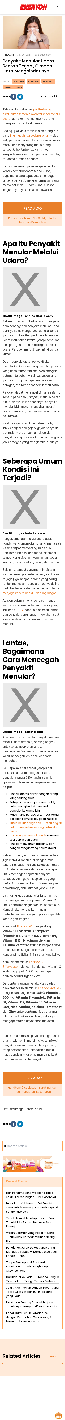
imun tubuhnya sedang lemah (29, 135)
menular (19, 81)
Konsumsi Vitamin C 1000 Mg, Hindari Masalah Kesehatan (32, 220)
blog (32, 1394)
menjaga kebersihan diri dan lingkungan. (30, 593)
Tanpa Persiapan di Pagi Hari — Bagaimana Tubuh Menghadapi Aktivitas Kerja (27, 1266)
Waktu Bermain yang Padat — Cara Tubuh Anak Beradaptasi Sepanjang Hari (30, 1237)
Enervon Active (48, 988)
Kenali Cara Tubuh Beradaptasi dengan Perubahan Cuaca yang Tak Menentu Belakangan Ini (30, 1317)
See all (54, 1356)
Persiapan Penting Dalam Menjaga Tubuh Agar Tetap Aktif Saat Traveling (32, 1304)
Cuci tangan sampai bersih (28, 836)
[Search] (34, 1146)
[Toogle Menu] (9, 6)
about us (21, 1385)
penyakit (48, 81)
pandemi (33, 81)
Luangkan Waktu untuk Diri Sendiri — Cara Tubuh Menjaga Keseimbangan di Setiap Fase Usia (32, 1207)
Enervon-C (24, 926)
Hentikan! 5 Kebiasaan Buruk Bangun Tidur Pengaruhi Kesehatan (32, 1090)
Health (9, 55)
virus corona (13, 87)
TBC (20, 610)
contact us (46, 1389)
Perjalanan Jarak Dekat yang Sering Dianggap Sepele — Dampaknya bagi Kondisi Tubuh (31, 1252)
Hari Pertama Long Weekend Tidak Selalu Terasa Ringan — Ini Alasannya (31, 1195)
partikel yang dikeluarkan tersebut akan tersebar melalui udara (31, 113)
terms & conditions (22, 1389)
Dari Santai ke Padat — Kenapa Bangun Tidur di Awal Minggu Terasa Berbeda (32, 1279)
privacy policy (40, 1385)
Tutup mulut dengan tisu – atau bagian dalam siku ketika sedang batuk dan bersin (36, 827)
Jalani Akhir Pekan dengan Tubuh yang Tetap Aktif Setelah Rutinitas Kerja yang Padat (32, 1292)
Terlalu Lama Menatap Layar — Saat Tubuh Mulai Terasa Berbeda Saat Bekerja (30, 1222)
